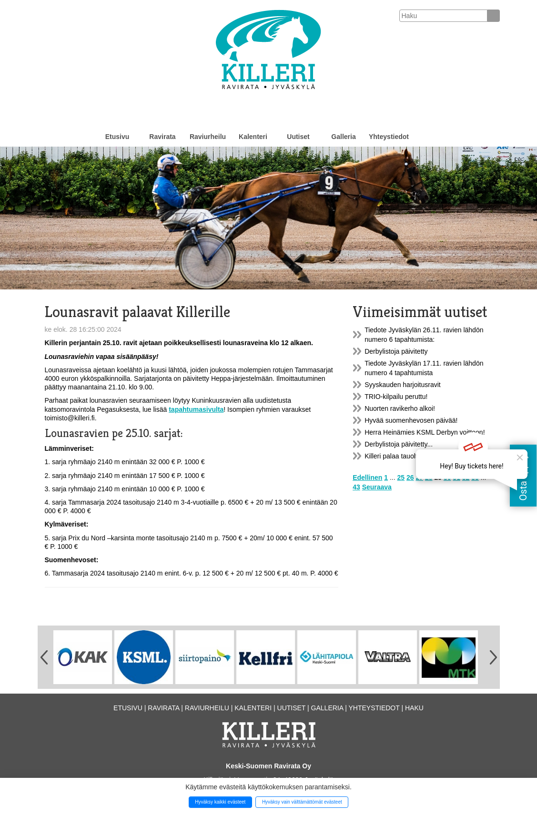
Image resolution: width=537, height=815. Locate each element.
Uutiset (298, 136)
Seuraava (377, 487)
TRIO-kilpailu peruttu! (396, 396)
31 (456, 477)
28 (429, 477)
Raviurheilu (208, 136)
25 (401, 477)
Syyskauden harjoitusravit (403, 384)
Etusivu (117, 136)
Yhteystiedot (389, 136)
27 (419, 477)
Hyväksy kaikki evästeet (220, 802)
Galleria (343, 136)
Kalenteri (253, 136)
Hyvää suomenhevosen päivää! (411, 420)
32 (466, 477)
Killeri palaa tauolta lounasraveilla (414, 456)
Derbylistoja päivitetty (396, 351)
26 (410, 477)
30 (447, 477)
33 (475, 477)
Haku (414, 708)
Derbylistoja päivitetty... (399, 444)
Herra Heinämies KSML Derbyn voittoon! (425, 432)
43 (356, 487)
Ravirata (162, 136)
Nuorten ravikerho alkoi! (400, 408)
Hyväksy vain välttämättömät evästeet (302, 802)
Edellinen (367, 477)
